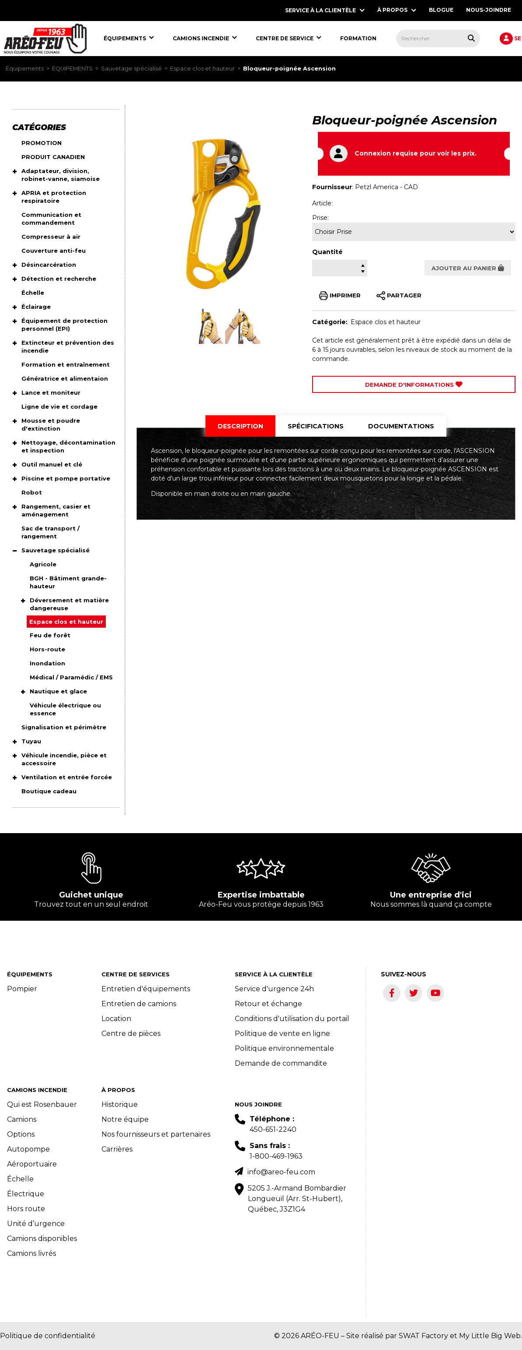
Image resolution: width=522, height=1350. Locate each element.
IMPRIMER (340, 295)
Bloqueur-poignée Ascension (289, 68)
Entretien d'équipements (145, 989)
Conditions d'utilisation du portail (292, 1018)
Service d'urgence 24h (274, 989)
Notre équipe (125, 1119)
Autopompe (28, 1149)
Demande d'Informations (414, 384)
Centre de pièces (130, 1033)
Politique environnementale (284, 1048)
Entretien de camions (138, 1004)
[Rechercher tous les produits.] (471, 38)
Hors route (26, 1209)
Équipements (25, 68)
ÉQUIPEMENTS (72, 68)
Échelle (20, 1179)
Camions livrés (31, 1253)
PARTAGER (398, 295)
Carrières (116, 1149)
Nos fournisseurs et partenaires (155, 1134)
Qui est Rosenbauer (42, 1104)
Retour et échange (268, 1004)
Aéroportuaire (32, 1164)
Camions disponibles (42, 1238)
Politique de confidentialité (47, 1336)
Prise (319, 218)
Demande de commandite (281, 1063)
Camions (21, 1119)
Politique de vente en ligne (282, 1033)
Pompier (22, 989)
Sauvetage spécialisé (131, 68)
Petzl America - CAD (386, 187)
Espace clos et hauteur (202, 68)
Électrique (25, 1194)
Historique (119, 1104)
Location (116, 1018)
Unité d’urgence (36, 1223)
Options (21, 1134)
